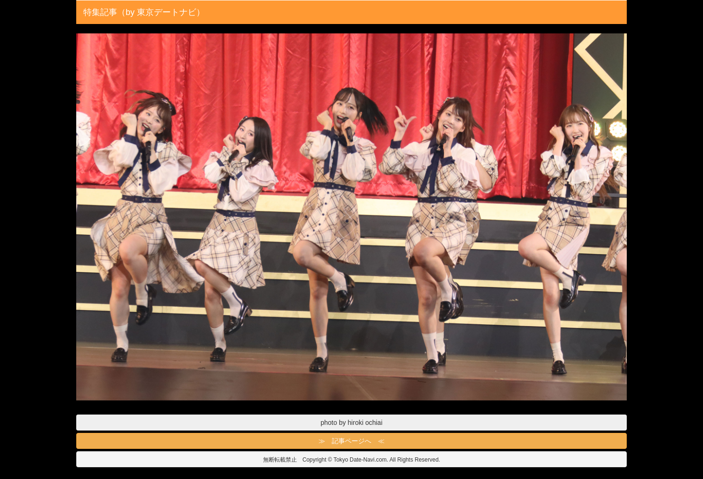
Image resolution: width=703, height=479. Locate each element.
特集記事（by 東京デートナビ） (144, 12)
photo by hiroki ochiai (351, 422)
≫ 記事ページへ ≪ (351, 441)
